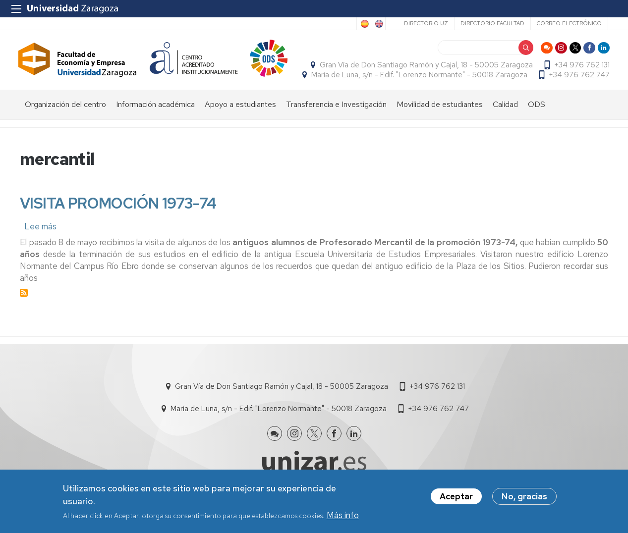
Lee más (40, 243)
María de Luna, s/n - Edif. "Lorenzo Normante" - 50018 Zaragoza (500, 77)
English (378, 23)
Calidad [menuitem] (505, 121)
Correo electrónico (569, 23)
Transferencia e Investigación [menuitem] (336, 121)
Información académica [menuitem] (155, 121)
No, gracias (524, 496)
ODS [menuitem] (536, 121)
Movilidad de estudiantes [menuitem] (440, 121)
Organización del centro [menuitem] (65, 121)
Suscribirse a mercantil (24, 311)
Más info (343, 515)
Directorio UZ (426, 23)
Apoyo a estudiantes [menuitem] (240, 121)
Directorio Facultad (492, 23)
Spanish (364, 23)
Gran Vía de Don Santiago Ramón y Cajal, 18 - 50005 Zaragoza (424, 67)
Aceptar (456, 496)
